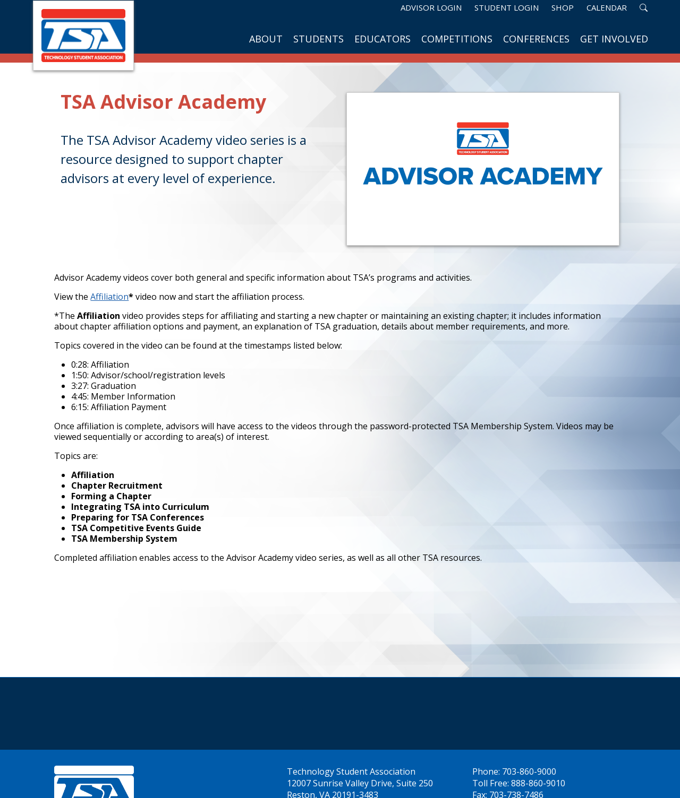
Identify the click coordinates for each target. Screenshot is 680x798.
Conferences (536, 38)
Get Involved (614, 38)
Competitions (456, 38)
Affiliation (109, 296)
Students (318, 38)
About (266, 38)
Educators (382, 38)
